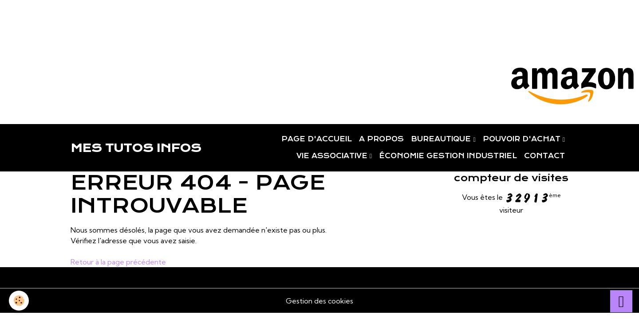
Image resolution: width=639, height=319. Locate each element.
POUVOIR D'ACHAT (523, 139)
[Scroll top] (621, 301)
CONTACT (544, 156)
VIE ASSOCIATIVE (333, 156)
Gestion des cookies (319, 300)
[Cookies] (19, 301)
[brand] (136, 148)
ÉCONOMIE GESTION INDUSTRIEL (448, 156)
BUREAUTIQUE (442, 139)
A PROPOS (381, 139)
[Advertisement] (161, 20)
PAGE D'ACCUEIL (316, 139)
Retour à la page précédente (118, 261)
